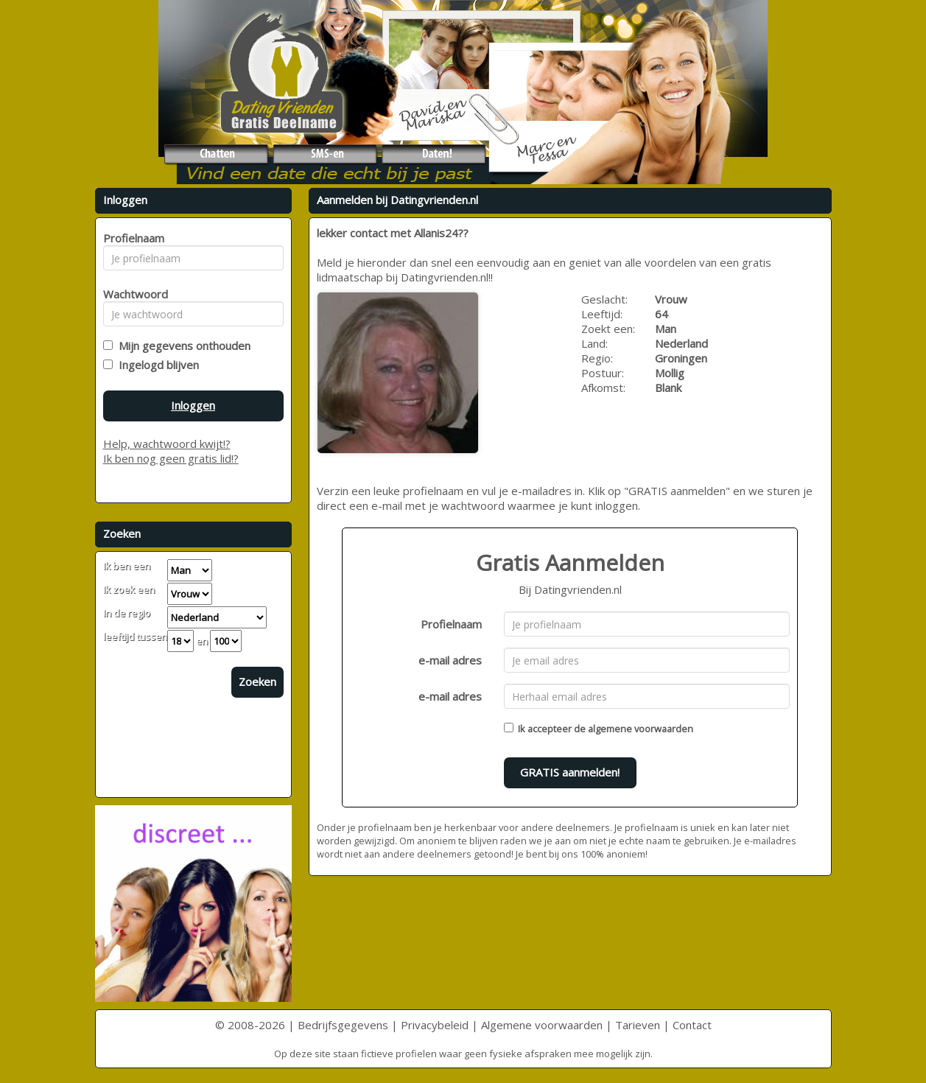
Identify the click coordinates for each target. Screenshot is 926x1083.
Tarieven (637, 1024)
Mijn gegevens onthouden (181, 345)
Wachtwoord (131, 294)
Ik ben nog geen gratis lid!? (171, 458)
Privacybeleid (435, 1024)
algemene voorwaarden (640, 728)
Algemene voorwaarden (542, 1024)
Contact (692, 1024)
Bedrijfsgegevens (343, 1024)
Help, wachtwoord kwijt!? (167, 443)
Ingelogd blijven (156, 364)
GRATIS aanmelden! (570, 772)
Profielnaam (451, 624)
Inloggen (193, 405)
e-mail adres (450, 660)
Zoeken (257, 681)
